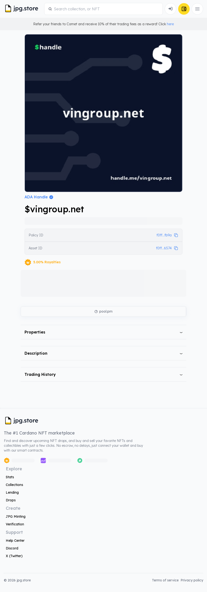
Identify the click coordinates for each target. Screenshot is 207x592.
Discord (12, 548)
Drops (11, 500)
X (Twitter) (14, 556)
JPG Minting (15, 516)
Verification (15, 524)
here (170, 24)
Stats (10, 477)
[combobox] (106, 9)
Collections (14, 485)
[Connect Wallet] (170, 9)
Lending (12, 492)
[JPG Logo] (23, 9)
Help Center (15, 540)
